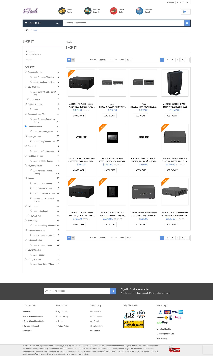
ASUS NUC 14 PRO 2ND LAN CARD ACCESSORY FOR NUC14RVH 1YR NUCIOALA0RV (81, 161)
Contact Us (95, 331)
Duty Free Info (96, 326)
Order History (62, 316)
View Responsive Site (165, 334)
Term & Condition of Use (33, 316)
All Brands (94, 321)
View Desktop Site (164, 329)
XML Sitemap (162, 338)
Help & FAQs (95, 312)
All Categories (96, 316)
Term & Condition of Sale (33, 321)
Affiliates (27, 331)
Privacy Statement (31, 326)
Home (27, 30)
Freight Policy (62, 326)
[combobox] (126, 23)
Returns (60, 321)
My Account (61, 312)
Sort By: (93, 60)
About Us (27, 312)
